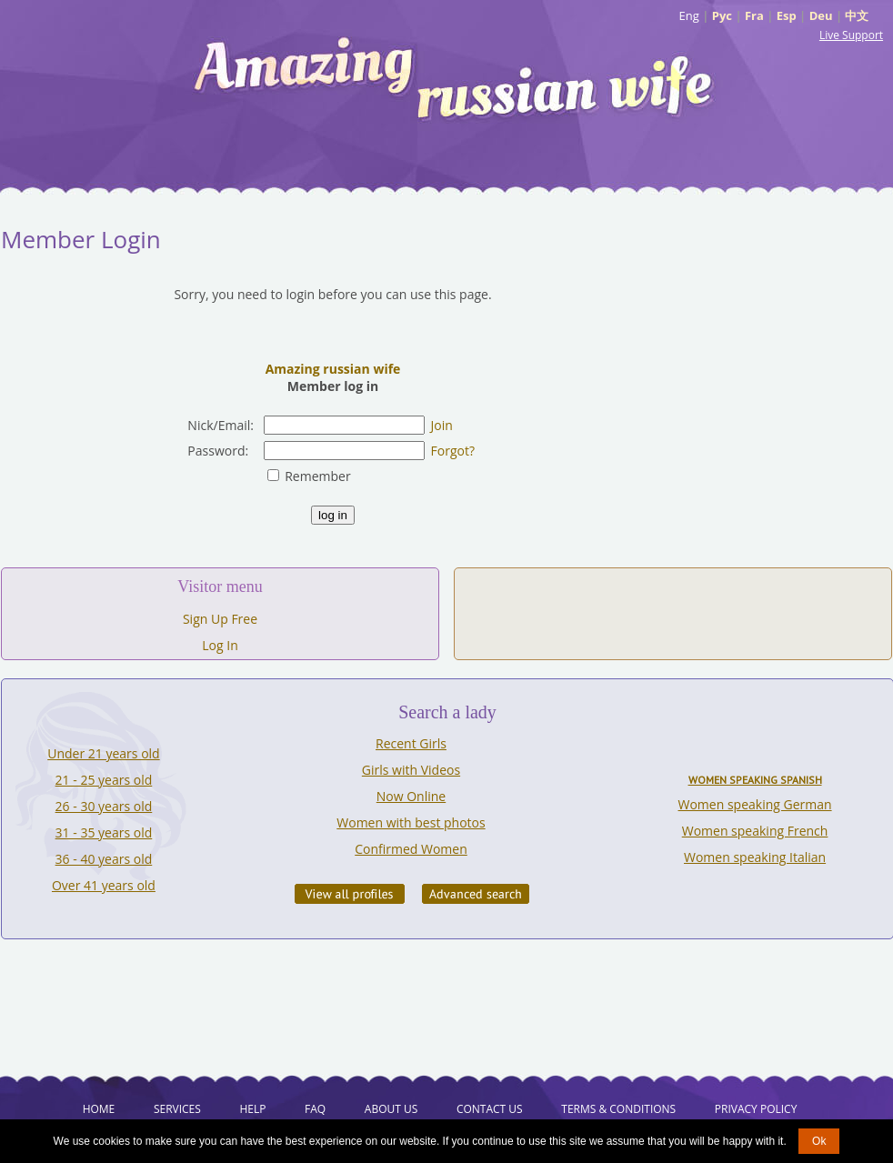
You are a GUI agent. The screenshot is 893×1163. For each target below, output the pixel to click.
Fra (754, 15)
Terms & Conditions (618, 1109)
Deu (821, 15)
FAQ (315, 1109)
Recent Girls (411, 743)
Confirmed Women (411, 848)
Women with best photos (410, 822)
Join (442, 425)
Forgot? (453, 450)
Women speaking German (755, 804)
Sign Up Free (220, 618)
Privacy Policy (756, 1109)
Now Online (411, 796)
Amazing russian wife (333, 368)
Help (252, 1109)
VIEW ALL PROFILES (350, 894)
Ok (819, 1141)
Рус (722, 15)
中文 (856, 15)
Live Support (851, 35)
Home (99, 1109)
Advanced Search (475, 894)
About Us (391, 1109)
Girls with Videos (411, 769)
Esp (787, 15)
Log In (219, 645)
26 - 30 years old (104, 806)
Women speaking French (755, 830)
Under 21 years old (103, 753)
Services (177, 1109)
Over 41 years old (104, 885)
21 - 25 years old (104, 779)
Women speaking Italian (755, 857)
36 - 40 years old (104, 858)
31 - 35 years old (104, 832)
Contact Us (490, 1109)
